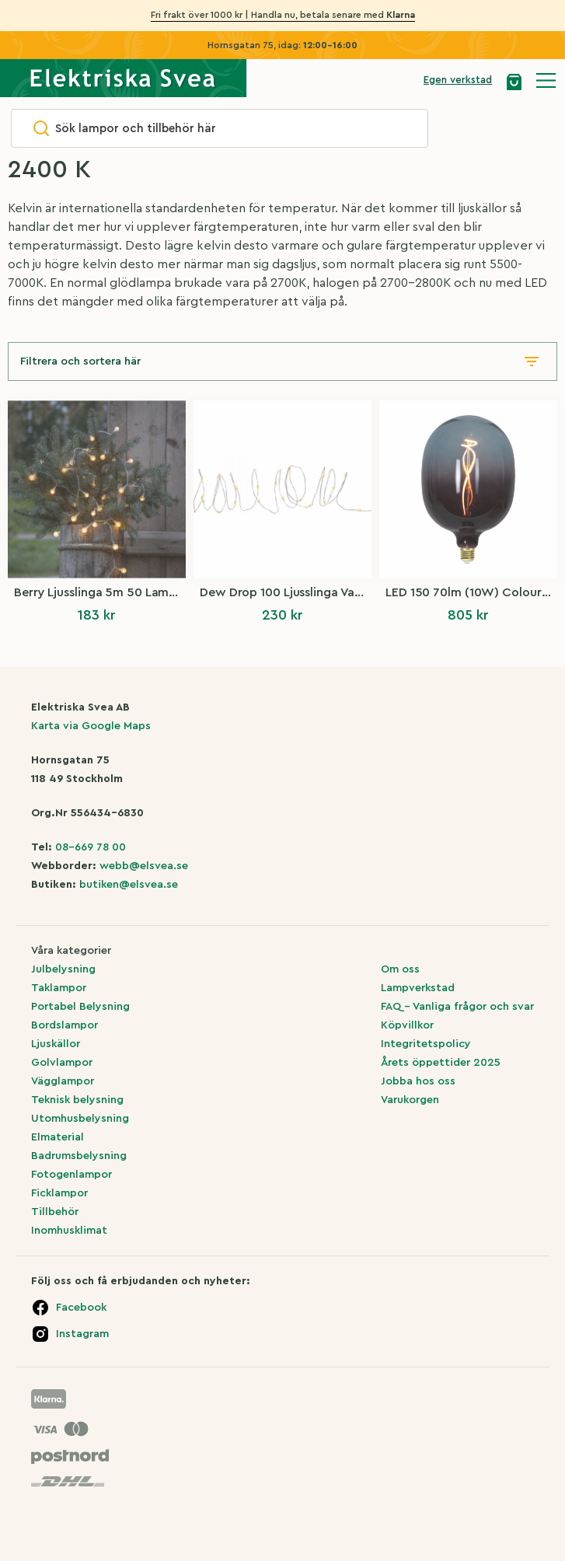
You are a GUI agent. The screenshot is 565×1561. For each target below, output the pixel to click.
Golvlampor (61, 1062)
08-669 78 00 (90, 847)
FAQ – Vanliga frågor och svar (457, 1006)
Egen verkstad (458, 80)
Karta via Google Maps (91, 726)
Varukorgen (410, 1100)
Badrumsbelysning (79, 1156)
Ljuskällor (55, 1044)
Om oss (400, 969)
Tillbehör (54, 1212)
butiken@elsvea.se (128, 884)
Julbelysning (63, 969)
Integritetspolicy (426, 1044)
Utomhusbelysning (80, 1118)
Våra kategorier (71, 950)
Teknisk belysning (77, 1100)
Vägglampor (62, 1081)
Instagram (82, 1334)
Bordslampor (64, 1025)
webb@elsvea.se (143, 866)
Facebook (81, 1307)
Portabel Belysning (80, 1006)
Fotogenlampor (71, 1174)
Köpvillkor (407, 1025)
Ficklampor (59, 1193)
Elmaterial (57, 1137)
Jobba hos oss (418, 1081)
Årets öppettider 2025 (440, 1062)
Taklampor (58, 988)
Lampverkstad (418, 988)
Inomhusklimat (69, 1230)
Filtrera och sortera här (80, 361)
